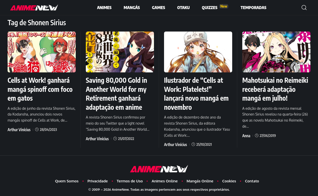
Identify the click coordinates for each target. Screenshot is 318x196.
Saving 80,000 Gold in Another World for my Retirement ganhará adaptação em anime (118, 93)
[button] (304, 7)
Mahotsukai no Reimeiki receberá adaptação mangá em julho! (273, 93)
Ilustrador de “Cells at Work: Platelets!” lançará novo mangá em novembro (195, 93)
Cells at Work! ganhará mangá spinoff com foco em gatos (40, 88)
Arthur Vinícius (18, 129)
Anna (246, 144)
